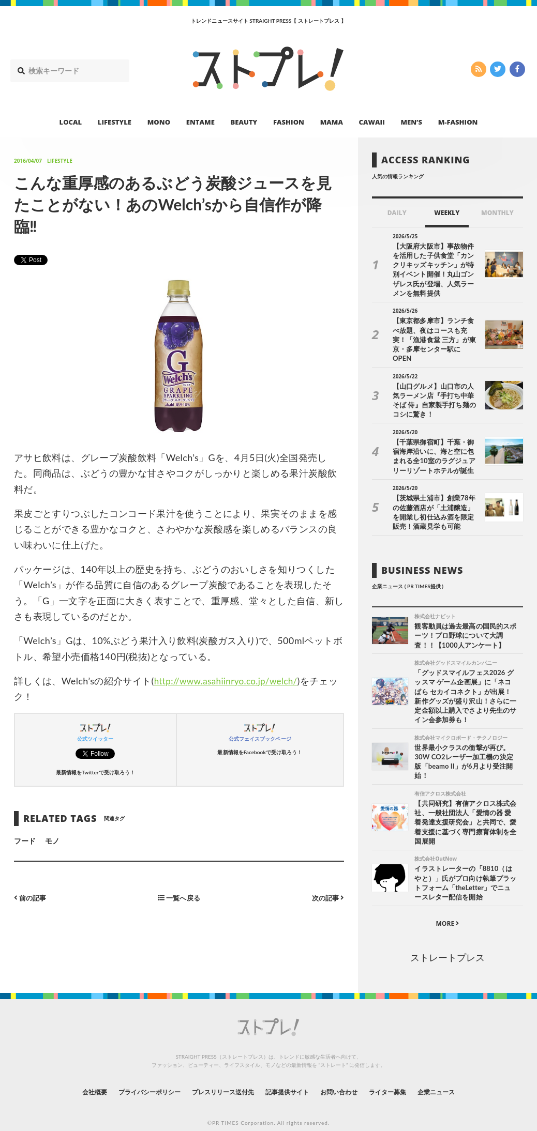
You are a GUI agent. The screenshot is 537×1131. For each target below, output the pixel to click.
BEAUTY (244, 122)
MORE (447, 908)
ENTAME (200, 122)
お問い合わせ (350, 1076)
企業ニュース (463, 1076)
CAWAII (372, 122)
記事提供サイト (290, 1076)
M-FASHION (458, 122)
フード (25, 840)
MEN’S (411, 122)
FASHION (288, 122)
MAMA (331, 122)
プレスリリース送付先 (216, 1076)
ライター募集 (406, 1076)
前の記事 (31, 897)
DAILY (397, 212)
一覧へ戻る (179, 897)
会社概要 (66, 1076)
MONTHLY (497, 212)
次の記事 (326, 897)
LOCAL (70, 122)
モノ (52, 840)
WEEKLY (446, 212)
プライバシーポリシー (130, 1076)
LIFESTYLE (114, 122)
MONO (158, 122)
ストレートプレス (447, 942)
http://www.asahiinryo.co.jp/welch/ (229, 680)
